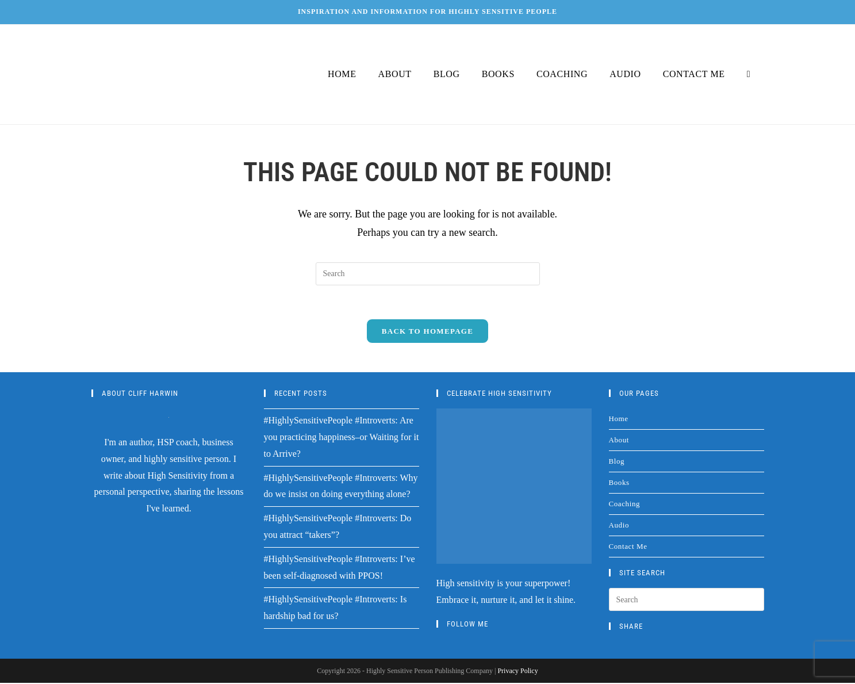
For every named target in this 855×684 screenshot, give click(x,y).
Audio (619, 526)
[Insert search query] (428, 273)
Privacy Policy (517, 672)
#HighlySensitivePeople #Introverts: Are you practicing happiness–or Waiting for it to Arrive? (341, 438)
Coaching (625, 504)
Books (619, 483)
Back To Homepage (427, 332)
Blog (617, 462)
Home (618, 419)
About (619, 441)
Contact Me (628, 547)
